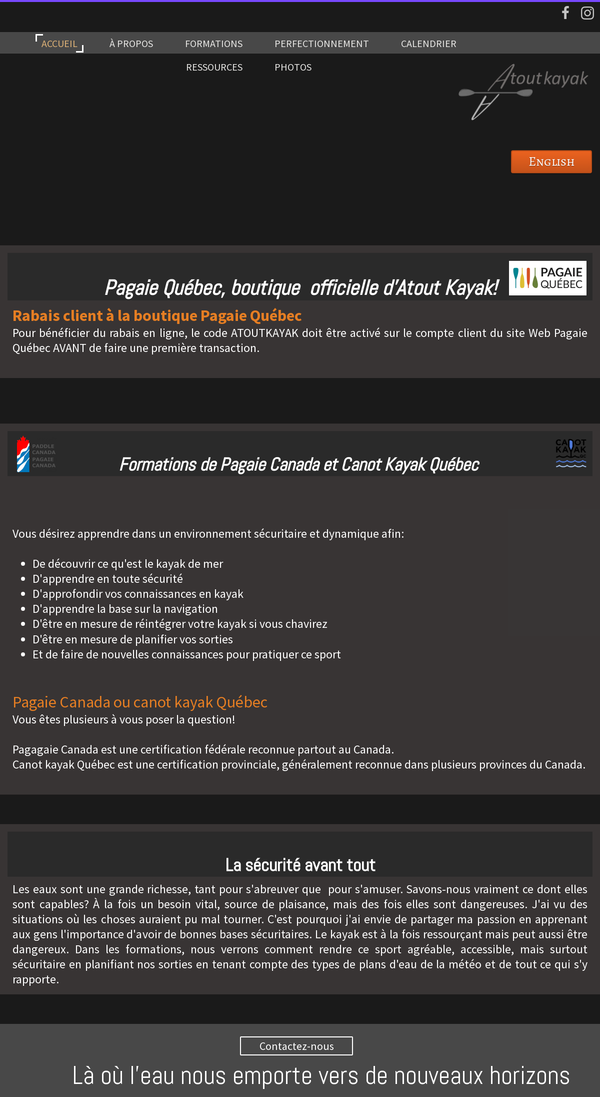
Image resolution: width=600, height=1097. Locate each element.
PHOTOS (293, 67)
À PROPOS (131, 43)
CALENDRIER (428, 43)
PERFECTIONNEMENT (321, 43)
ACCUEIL (60, 43)
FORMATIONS (213, 43)
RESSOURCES (214, 67)
